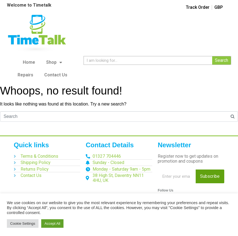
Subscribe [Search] (210, 176)
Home (29, 62)
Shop (54, 62)
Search (221, 60)
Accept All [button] (52, 223)
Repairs (25, 74)
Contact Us (55, 74)
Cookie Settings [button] (22, 223)
